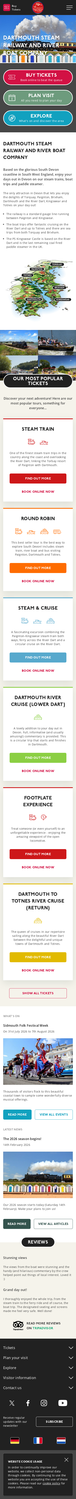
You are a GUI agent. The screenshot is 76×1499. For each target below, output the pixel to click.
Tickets (9, 1347)
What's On (11, 1016)
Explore (9, 1367)
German (14, 1440)
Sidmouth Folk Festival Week (25, 1025)
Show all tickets (38, 993)
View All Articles (53, 1224)
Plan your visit (15, 1357)
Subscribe (54, 1422)
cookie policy (51, 1483)
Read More (17, 1114)
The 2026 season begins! (22, 1139)
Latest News (13, 1129)
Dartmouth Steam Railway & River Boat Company (38, 7)
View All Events (54, 1114)
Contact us (12, 1387)
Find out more (30, 480)
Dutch (61, 1440)
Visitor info (19, 1377)
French (38, 1440)
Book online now (38, 492)
